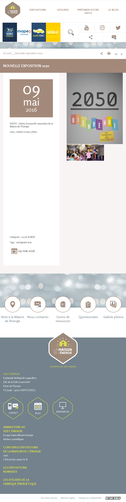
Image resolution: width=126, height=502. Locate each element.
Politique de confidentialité (90, 498)
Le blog (113, 9)
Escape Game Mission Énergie (18, 435)
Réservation (62, 407)
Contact (13, 408)
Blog (38, 408)
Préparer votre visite (88, 11)
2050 (5, 455)
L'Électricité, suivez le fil (15, 459)
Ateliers (63, 9)
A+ (116, 54)
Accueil (7, 53)
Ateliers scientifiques (13, 439)
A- (122, 54)
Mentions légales (68, 498)
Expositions (38, 9)
